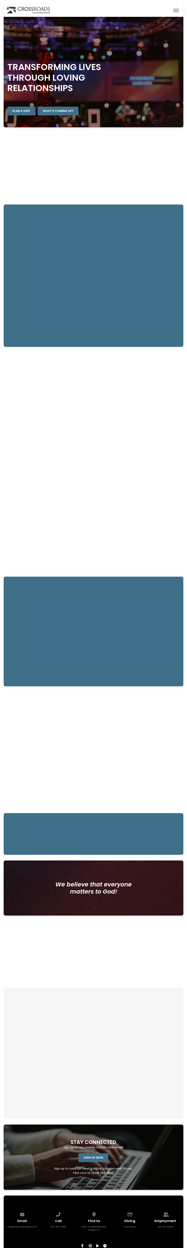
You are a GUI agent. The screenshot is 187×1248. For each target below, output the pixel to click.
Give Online (129, 1226)
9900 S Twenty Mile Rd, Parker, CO (93, 1228)
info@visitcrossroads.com (22, 1226)
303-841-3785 (58, 1226)
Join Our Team (165, 1226)
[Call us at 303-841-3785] (58, 1213)
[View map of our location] (94, 1213)
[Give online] (130, 1213)
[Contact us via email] (22, 1213)
